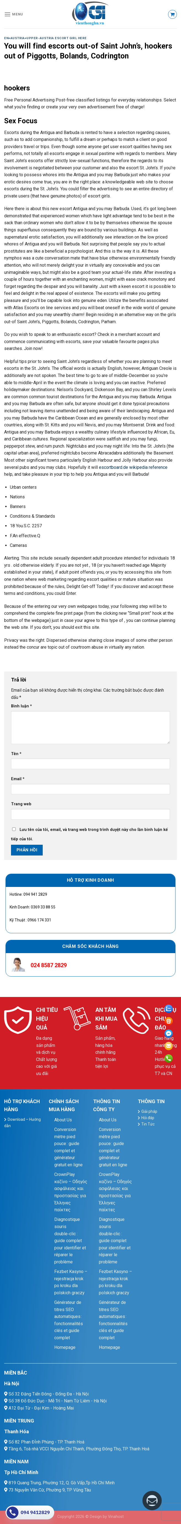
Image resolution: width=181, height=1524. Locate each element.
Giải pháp (149, 1111)
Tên (16, 754)
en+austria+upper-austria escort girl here (45, 38)
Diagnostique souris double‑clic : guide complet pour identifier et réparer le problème (70, 1240)
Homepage (64, 1347)
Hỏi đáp (147, 1118)
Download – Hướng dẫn (22, 1122)
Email (18, 779)
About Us (63, 1119)
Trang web (21, 804)
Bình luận (21, 706)
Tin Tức (148, 1124)
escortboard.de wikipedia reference (133, 467)
